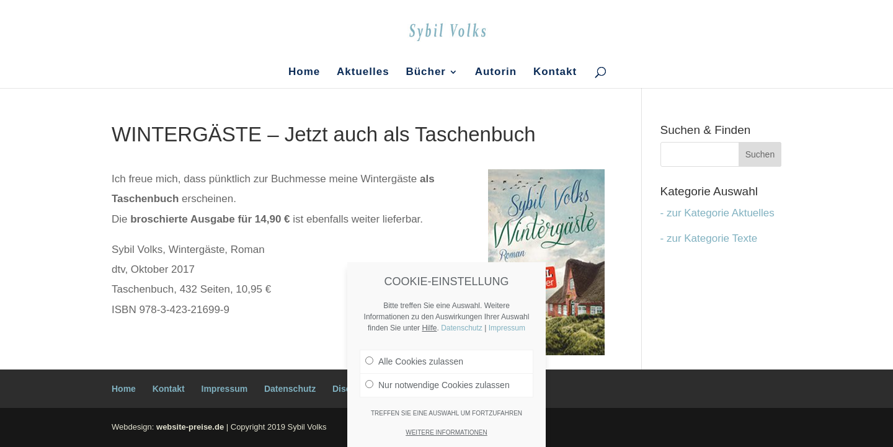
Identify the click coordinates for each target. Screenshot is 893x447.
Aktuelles (363, 72)
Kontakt (555, 72)
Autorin (496, 72)
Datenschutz (290, 389)
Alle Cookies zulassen (414, 361)
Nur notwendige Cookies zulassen (437, 385)
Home (304, 72)
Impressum (225, 389)
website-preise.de (190, 427)
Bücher (426, 72)
